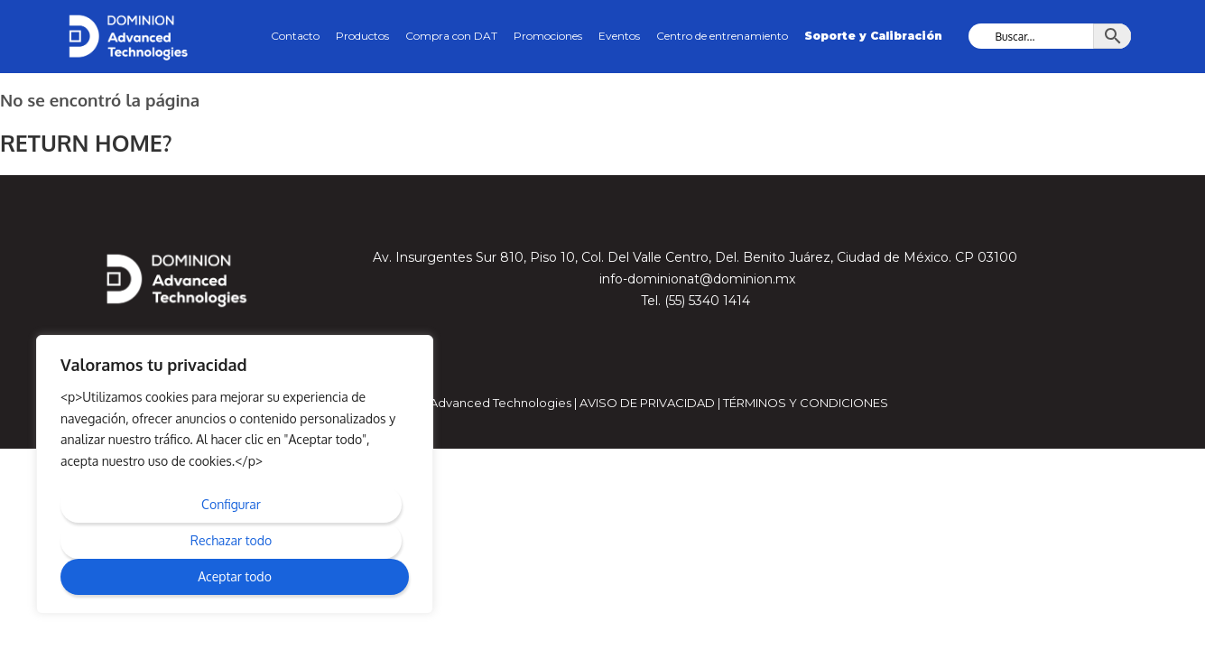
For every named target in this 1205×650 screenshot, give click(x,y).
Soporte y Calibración (873, 35)
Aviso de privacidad (647, 402)
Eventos (619, 35)
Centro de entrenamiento (722, 35)
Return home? (83, 142)
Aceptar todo (235, 576)
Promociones (548, 35)
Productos (362, 35)
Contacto (295, 35)
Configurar (231, 504)
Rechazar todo (231, 540)
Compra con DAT (451, 35)
